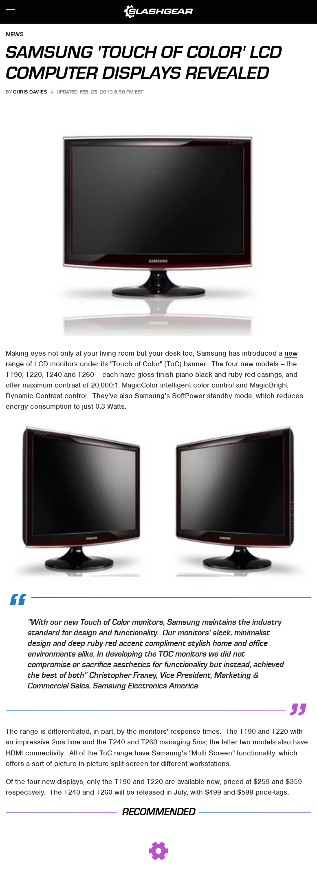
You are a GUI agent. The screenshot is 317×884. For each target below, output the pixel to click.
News (15, 35)
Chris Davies (30, 92)
